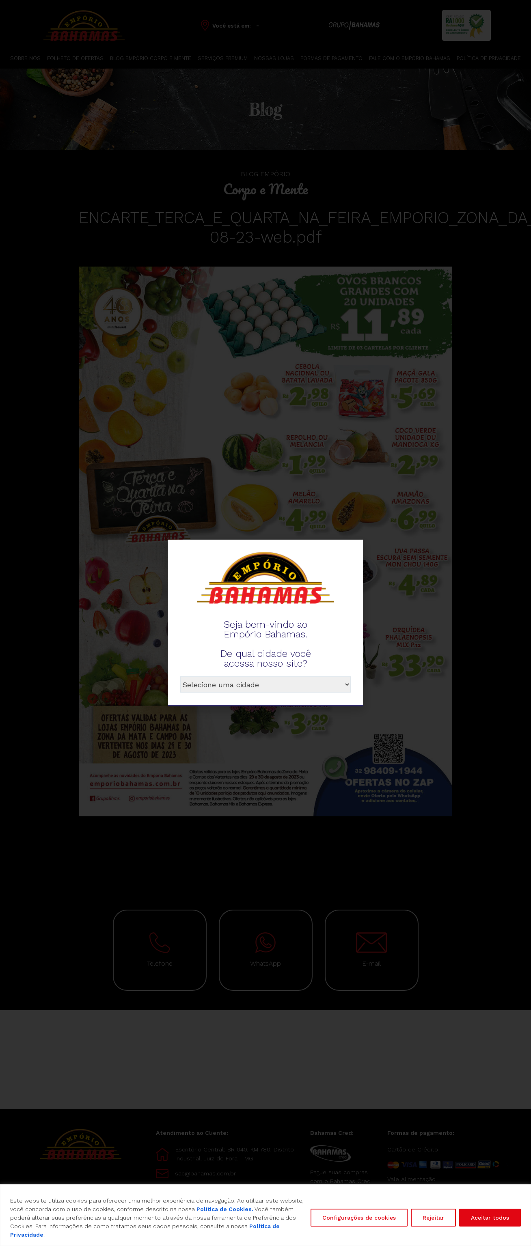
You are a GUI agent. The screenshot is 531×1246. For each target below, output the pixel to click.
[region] (265, 1215)
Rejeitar (433, 1217)
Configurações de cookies (359, 1217)
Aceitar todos (490, 1217)
